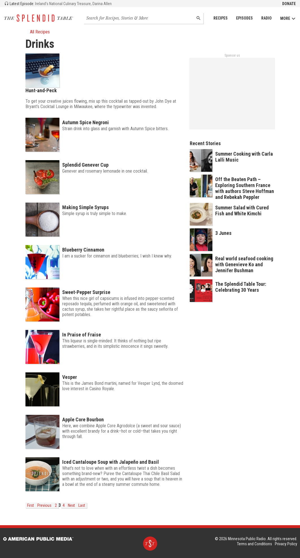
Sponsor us (232, 55)
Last (81, 505)
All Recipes (37, 32)
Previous (44, 505)
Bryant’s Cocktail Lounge (47, 106)
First (30, 505)
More (288, 18)
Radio (266, 18)
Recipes (220, 18)
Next (71, 505)
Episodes (244, 18)
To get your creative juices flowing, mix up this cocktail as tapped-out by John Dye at (101, 101)
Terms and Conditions (254, 544)
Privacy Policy (286, 544)
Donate (289, 3)
